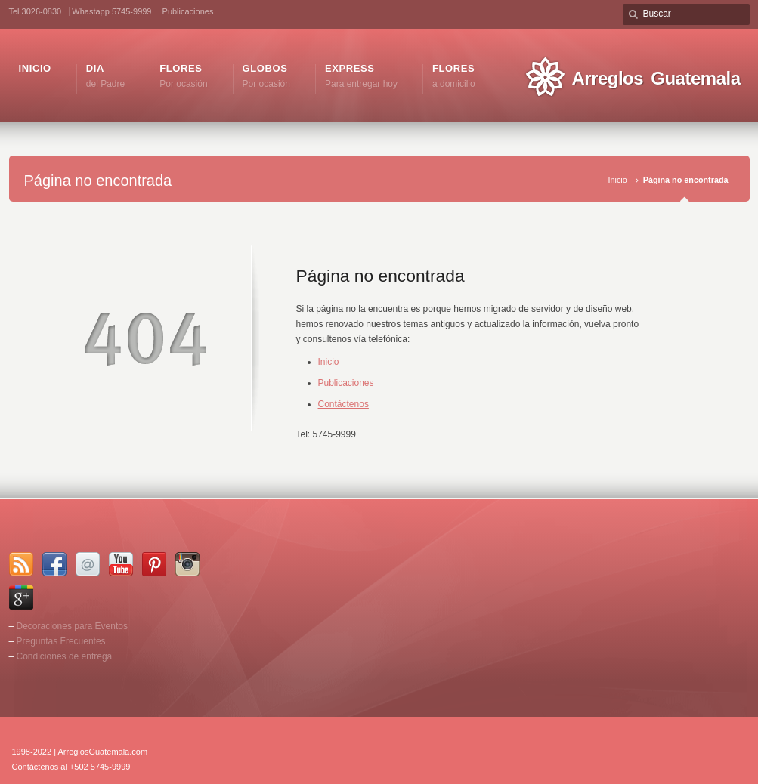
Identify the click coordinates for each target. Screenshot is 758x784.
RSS (21, 564)
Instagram (187, 564)
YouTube (121, 564)
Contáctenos (343, 404)
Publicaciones (188, 11)
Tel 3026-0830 (35, 11)
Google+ (21, 597)
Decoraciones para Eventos (72, 626)
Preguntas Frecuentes (61, 641)
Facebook (54, 564)
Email (88, 564)
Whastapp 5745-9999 (111, 11)
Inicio (617, 179)
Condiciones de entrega (65, 656)
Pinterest (154, 564)
